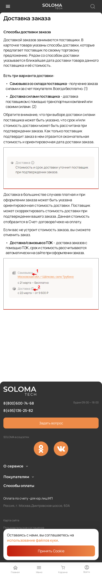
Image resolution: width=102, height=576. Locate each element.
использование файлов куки (32, 540)
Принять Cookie (51, 550)
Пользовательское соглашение (23, 528)
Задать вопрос (51, 408)
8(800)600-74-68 (18, 388)
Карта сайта (11, 520)
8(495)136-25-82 (18, 396)
